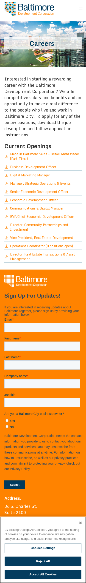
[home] (28, 9)
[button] (80, 9)
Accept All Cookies (43, 574)
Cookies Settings (43, 548)
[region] (43, 550)
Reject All (43, 561)
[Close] (80, 523)
